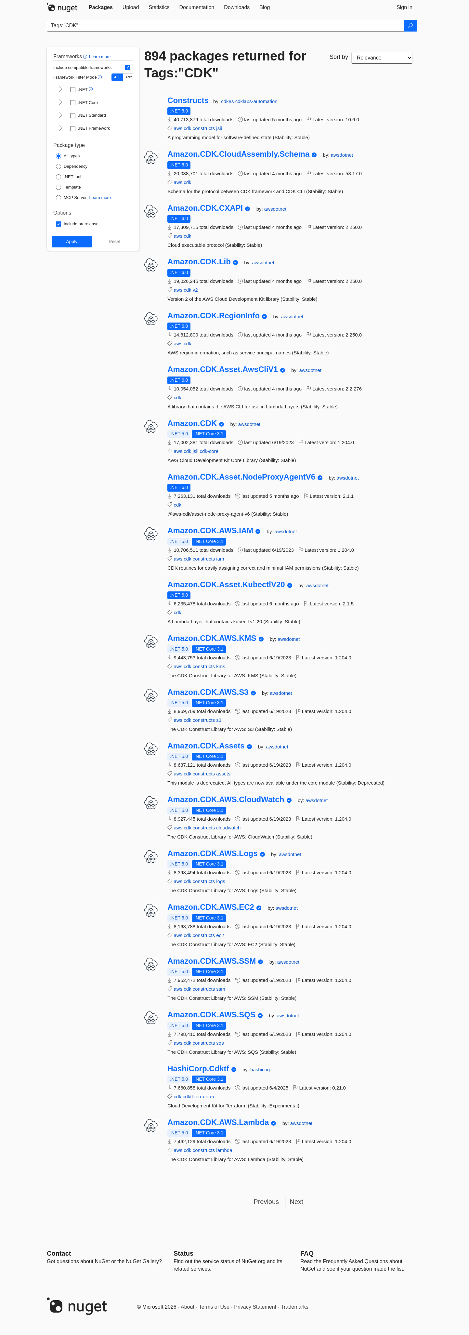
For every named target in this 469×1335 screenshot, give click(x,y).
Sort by (339, 57)
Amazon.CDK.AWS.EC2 (210, 907)
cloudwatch (228, 827)
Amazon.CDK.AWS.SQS (211, 1014)
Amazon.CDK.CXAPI (205, 208)
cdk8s (228, 101)
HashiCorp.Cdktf (198, 1068)
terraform (204, 1096)
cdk (187, 128)
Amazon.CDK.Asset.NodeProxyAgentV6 (241, 477)
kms (220, 666)
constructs (204, 128)
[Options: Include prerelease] (77, 224)
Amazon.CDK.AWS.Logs (212, 853)
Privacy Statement (255, 1307)
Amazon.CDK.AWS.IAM (210, 530)
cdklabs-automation (256, 101)
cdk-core (209, 451)
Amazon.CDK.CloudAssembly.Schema (238, 154)
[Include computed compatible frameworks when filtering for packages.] (128, 67)
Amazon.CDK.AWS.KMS (211, 638)
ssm (220, 989)
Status (183, 1253)
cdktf (188, 1096)
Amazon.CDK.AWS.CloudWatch (225, 799)
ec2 (220, 935)
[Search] (410, 26)
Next (296, 1201)
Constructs (188, 100)
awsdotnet (342, 155)
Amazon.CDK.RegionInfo (213, 315)
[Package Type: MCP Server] (71, 197)
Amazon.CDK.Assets (205, 745)
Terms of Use (214, 1307)
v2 (195, 290)
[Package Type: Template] (68, 187)
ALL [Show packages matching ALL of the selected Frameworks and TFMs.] (117, 77)
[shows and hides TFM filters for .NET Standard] (60, 115)
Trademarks (294, 1307)
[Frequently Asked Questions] (307, 1253)
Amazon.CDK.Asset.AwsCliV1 (222, 369)
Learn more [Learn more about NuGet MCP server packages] (100, 197)
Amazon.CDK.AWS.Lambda (218, 1122)
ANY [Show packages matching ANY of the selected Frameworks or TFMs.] (128, 77)
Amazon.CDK (192, 423)
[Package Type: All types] (67, 156)
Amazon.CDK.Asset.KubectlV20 (226, 584)
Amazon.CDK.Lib (199, 261)
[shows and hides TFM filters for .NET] (60, 89)
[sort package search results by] (381, 58)
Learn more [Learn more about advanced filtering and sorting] (100, 56)
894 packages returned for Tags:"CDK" (225, 64)
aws (178, 128)
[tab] (101, 7)
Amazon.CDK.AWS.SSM (211, 961)
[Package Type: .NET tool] (68, 177)
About (187, 1307)
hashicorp (260, 1069)
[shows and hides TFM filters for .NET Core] (60, 102)
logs (220, 881)
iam (220, 559)
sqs (220, 1043)
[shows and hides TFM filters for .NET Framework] (60, 128)
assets (223, 773)
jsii (219, 128)
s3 (218, 720)
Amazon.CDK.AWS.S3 (207, 692)
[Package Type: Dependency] (71, 166)
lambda (224, 1150)
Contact (59, 1253)
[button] (86, 56)
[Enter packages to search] (225, 26)
